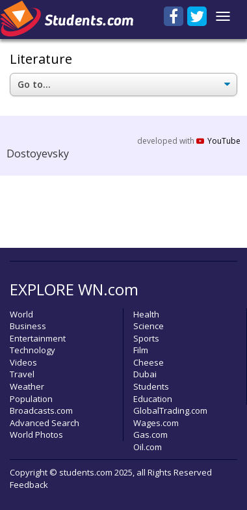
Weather (27, 386)
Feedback (29, 484)
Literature (41, 59)
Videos (23, 362)
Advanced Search (44, 423)
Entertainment (38, 338)
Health (146, 314)
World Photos (36, 434)
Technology (32, 350)
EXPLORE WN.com (74, 289)
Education (152, 399)
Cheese (148, 362)
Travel (22, 374)
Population (31, 399)
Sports (146, 338)
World (21, 314)
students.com (85, 472)
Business (28, 326)
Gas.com (150, 434)
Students (151, 386)
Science (148, 326)
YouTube (218, 140)
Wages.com (156, 423)
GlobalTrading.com (170, 410)
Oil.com (147, 447)
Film (140, 350)
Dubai (145, 374)
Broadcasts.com (41, 410)
